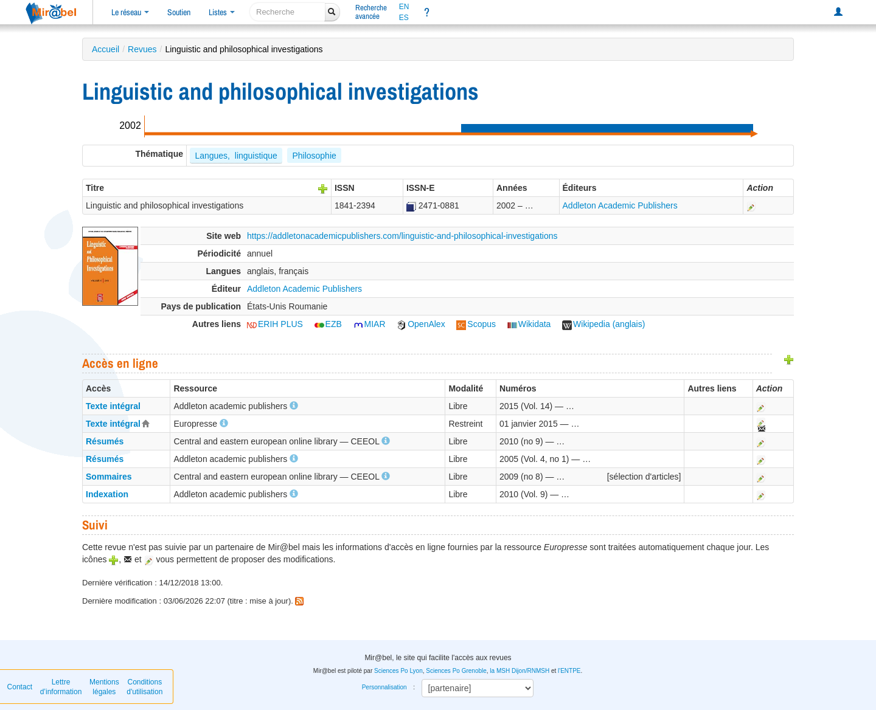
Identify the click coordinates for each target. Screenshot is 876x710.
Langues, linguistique (236, 155)
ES (404, 17)
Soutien (178, 12)
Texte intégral (113, 406)
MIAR (369, 324)
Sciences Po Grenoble (456, 670)
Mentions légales (104, 687)
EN (404, 6)
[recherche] (287, 12)
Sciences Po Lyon (398, 670)
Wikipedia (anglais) (603, 324)
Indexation (107, 494)
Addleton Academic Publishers (620, 205)
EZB (328, 324)
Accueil (105, 49)
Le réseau (130, 12)
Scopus (476, 324)
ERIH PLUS (275, 324)
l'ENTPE (569, 670)
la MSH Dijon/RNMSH (519, 670)
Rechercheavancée (371, 11)
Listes (222, 12)
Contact (19, 687)
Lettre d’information (61, 687)
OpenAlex (421, 324)
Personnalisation (384, 687)
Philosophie (314, 155)
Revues (142, 49)
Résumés (104, 441)
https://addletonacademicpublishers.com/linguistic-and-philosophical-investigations (402, 236)
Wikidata (529, 324)
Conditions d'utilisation (144, 687)
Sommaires (108, 476)
